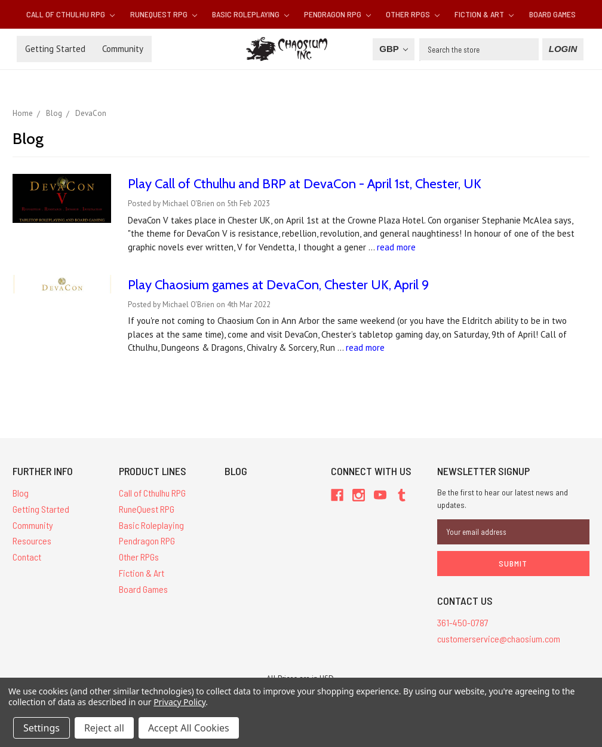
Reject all (104, 727)
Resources (32, 540)
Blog (21, 492)
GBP (393, 49)
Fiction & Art (484, 14)
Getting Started (55, 48)
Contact (27, 556)
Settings (41, 727)
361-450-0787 (463, 622)
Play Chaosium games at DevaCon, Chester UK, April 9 (278, 285)
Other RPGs (413, 14)
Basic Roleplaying (250, 14)
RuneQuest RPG (163, 14)
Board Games (552, 14)
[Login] (562, 49)
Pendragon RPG (337, 14)
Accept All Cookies (188, 727)
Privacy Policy (179, 702)
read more (396, 247)
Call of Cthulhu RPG (70, 14)
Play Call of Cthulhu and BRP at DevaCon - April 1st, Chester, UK (304, 184)
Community (122, 48)
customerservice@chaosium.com (498, 638)
